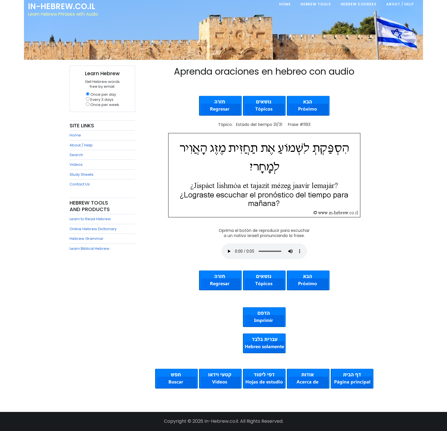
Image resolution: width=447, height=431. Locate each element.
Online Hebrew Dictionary (93, 229)
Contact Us (80, 184)
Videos (76, 164)
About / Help (81, 145)
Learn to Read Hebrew (90, 219)
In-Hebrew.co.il (62, 7)
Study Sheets (82, 174)
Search (76, 155)
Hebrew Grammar (86, 238)
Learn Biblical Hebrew (89, 248)
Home (75, 135)
